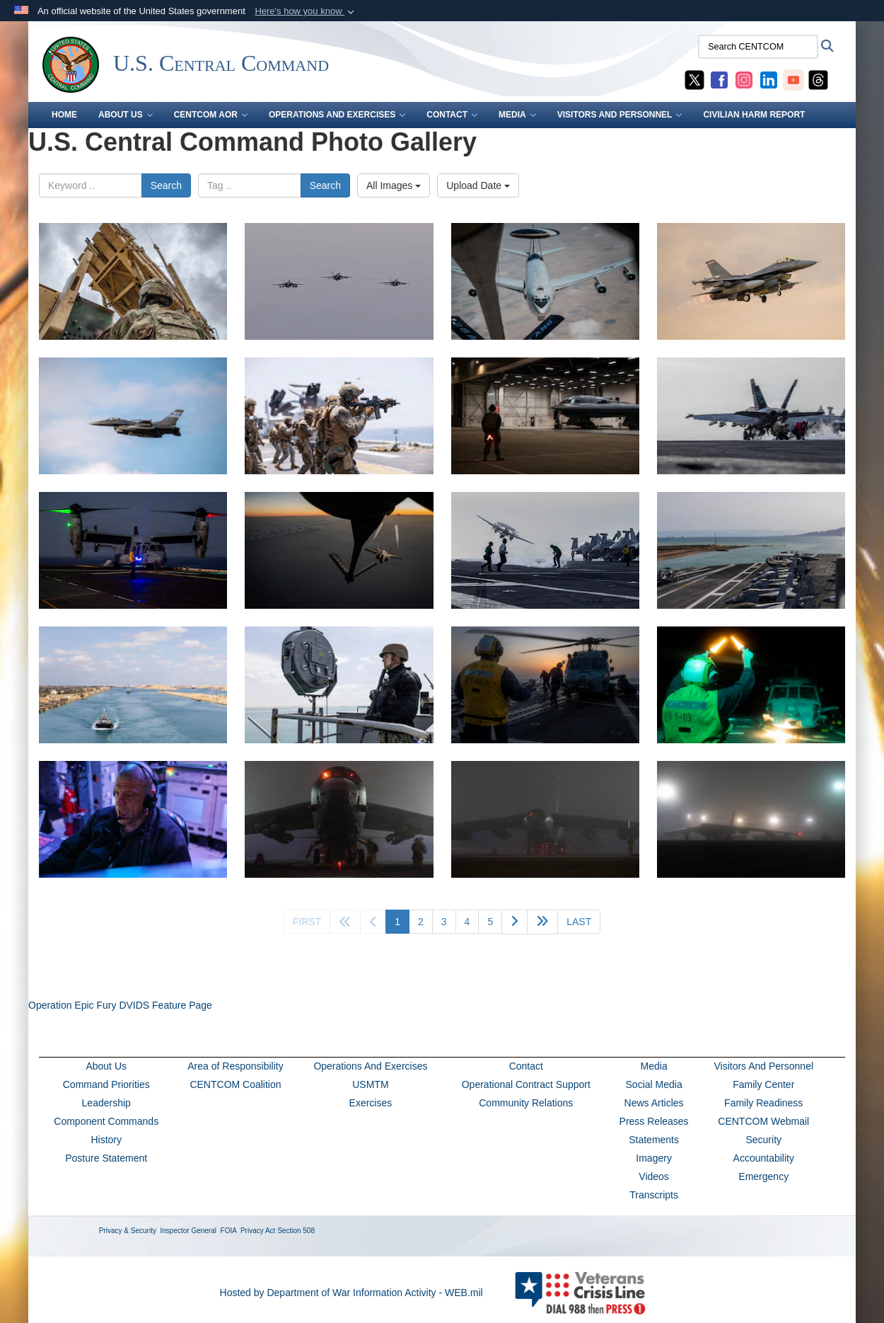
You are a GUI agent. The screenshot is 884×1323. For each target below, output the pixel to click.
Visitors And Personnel (763, 1066)
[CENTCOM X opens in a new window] (694, 79)
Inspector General (189, 1231)
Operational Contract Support (526, 1084)
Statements (654, 1139)
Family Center (763, 1084)
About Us (106, 1066)
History (106, 1139)
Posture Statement (106, 1158)
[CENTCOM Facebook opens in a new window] (719, 79)
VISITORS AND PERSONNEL (619, 115)
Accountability (763, 1158)
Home (64, 115)
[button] (306, 11)
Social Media (654, 1084)
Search (166, 185)
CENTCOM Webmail (763, 1121)
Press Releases (654, 1121)
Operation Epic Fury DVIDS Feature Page (120, 1005)
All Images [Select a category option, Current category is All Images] (393, 185)
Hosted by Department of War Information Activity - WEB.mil (351, 1292)
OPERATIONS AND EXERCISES (337, 115)
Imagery (654, 1158)
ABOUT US (125, 115)
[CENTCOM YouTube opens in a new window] (793, 79)
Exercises (370, 1103)
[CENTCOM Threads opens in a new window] (818, 79)
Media (654, 1066)
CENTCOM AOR (211, 115)
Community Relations (526, 1103)
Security (763, 1139)
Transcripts (653, 1195)
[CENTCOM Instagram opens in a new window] (744, 79)
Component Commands (106, 1121)
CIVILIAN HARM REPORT (754, 115)
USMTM (370, 1084)
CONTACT (451, 115)
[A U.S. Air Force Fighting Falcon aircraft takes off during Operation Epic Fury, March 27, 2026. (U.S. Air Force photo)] (751, 281)
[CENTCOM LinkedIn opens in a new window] (768, 79)
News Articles (654, 1103)
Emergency (763, 1176)
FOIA (229, 1231)
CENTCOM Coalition (235, 1084)
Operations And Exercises (370, 1066)
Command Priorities (106, 1084)
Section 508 (296, 1231)
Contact (526, 1066)
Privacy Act (257, 1231)
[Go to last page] (578, 922)
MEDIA (517, 115)
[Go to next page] (514, 922)
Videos (654, 1176)
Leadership (106, 1103)
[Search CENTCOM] (758, 47)
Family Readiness (763, 1103)
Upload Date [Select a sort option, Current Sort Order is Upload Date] (478, 185)
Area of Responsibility (235, 1066)
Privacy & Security (127, 1231)
